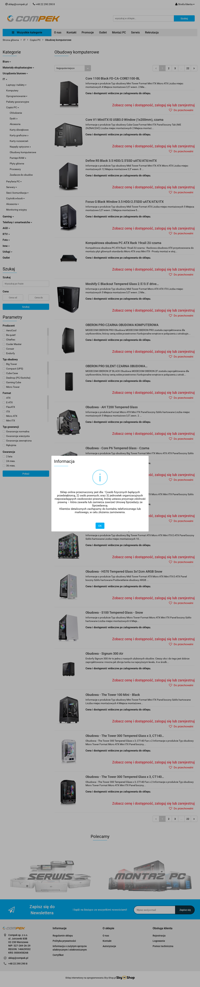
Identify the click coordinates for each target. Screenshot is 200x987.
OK (100, 525)
